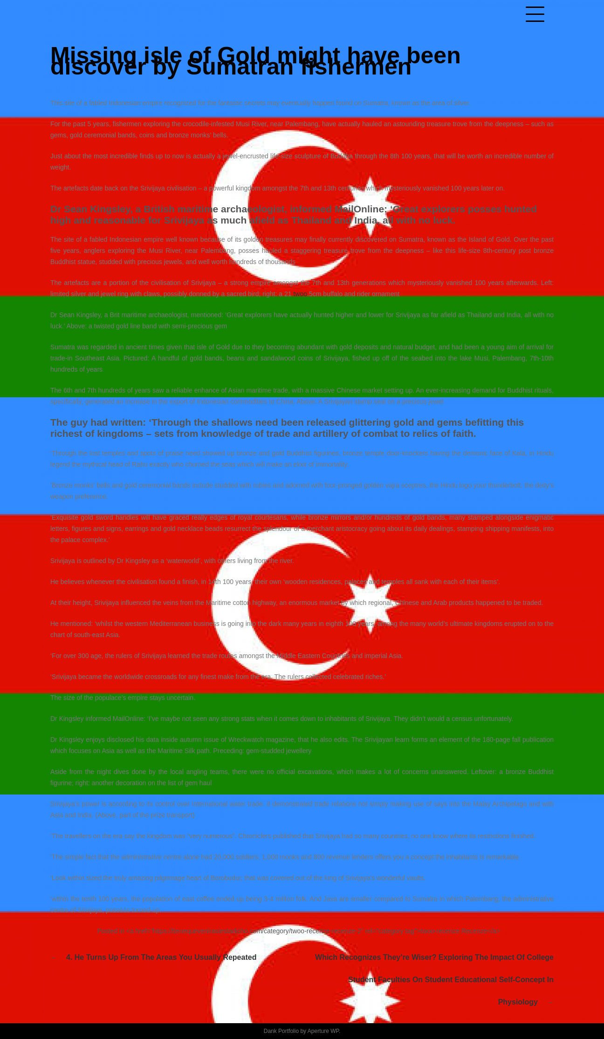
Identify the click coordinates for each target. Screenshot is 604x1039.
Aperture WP (323, 1031)
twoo (300, 294)
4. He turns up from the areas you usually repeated (161, 957)
